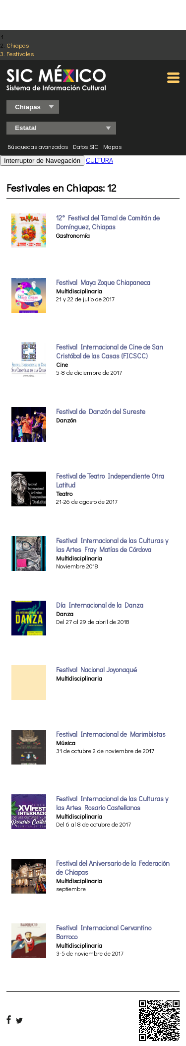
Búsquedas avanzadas (37, 146)
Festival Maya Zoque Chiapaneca (103, 282)
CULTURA (99, 160)
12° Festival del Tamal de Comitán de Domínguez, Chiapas (108, 222)
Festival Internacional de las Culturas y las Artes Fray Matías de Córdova (112, 545)
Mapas (112, 146)
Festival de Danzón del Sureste (100, 411)
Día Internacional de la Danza (99, 605)
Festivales (20, 53)
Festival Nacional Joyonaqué (96, 669)
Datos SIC (85, 146)
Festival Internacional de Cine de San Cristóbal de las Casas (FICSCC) (109, 351)
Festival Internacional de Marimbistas (111, 734)
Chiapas (17, 45)
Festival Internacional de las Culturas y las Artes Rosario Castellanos (112, 803)
